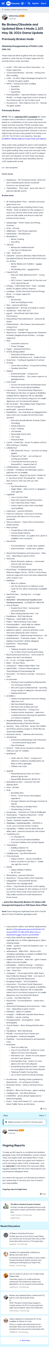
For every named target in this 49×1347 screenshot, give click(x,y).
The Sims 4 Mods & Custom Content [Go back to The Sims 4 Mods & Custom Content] (14, 10)
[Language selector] (23, 3)
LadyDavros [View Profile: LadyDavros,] (13, 1287)
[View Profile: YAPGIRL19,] (6, 1320)
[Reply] (43, 1108)
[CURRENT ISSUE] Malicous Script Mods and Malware (24, 139)
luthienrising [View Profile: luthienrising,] (13, 1311)
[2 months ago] (22, 1244)
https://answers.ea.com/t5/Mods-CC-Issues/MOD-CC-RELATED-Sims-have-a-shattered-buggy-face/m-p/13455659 (25, 932)
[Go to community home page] (13, 3)
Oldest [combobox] (42, 1116)
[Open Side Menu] (3, 3)
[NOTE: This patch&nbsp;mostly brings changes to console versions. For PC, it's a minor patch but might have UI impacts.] (27, 1305)
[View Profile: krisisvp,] (6, 1254)
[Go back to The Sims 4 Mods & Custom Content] (28, 1204)
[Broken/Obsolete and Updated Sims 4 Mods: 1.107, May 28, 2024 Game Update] (16, 19)
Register (35, 3)
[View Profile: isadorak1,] (6, 1235)
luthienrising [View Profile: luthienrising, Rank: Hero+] (14, 16)
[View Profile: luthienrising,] (6, 1297)
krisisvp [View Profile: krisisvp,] (12, 1266)
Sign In (43, 3)
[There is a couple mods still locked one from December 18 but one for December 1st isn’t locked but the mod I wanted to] (27, 1326)
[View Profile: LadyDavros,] (6, 1275)
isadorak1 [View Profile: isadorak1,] (12, 1244)
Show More (24, 1340)
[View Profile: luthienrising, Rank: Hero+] (5, 17)
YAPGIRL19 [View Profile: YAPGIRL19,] (13, 1332)
